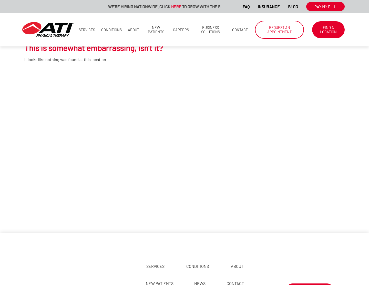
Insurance (269, 6)
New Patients (156, 29)
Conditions (111, 30)
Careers (181, 30)
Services (87, 30)
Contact (240, 30)
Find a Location (328, 29)
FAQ (246, 6)
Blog (293, 6)
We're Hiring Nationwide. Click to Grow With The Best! (169, 6)
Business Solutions (210, 29)
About (133, 30)
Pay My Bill (325, 6)
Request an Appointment (279, 29)
